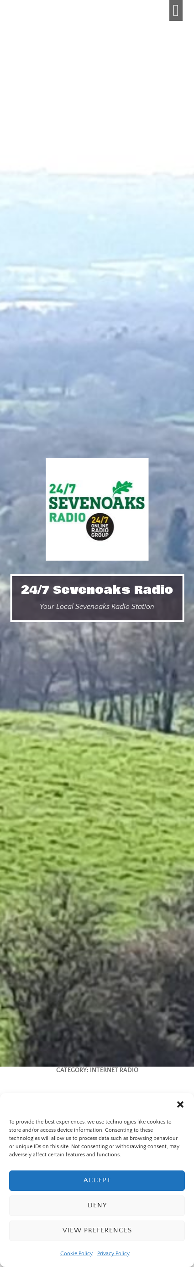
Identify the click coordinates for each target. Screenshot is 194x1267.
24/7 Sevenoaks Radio (97, 590)
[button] (180, 1104)
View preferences (97, 1230)
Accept (97, 1180)
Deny (97, 1205)
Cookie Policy (76, 1254)
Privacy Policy (113, 1254)
